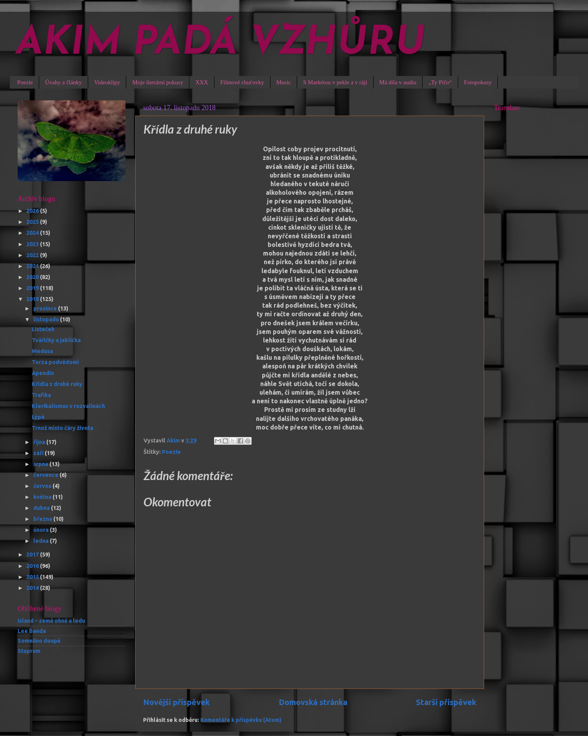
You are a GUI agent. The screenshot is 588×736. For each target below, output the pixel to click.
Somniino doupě (39, 641)
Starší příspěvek (446, 702)
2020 (33, 277)
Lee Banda (32, 631)
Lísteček (43, 329)
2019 (33, 288)
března (43, 519)
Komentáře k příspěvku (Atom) (240, 720)
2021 (33, 266)
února (41, 530)
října (39, 442)
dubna (42, 508)
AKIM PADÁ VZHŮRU (221, 43)
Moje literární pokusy (157, 82)
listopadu (46, 319)
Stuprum (29, 651)
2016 (33, 566)
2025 (33, 222)
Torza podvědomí (55, 362)
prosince (45, 308)
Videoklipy (107, 82)
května (43, 497)
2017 (33, 554)
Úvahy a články (63, 82)
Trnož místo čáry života (62, 428)
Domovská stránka (313, 702)
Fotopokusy (478, 82)
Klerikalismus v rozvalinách (68, 406)
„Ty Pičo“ (440, 82)
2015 (33, 577)
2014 (33, 588)
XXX (201, 82)
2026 (33, 211)
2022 (33, 255)
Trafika (41, 395)
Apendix (43, 373)
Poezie (25, 82)
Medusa (42, 351)
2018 (33, 299)
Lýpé (38, 417)
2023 (33, 244)
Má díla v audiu (398, 82)
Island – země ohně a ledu (51, 621)
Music (283, 82)
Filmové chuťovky (242, 82)
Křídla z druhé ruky (57, 384)
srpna (41, 464)
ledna (41, 541)
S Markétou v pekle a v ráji (335, 82)
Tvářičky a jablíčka (56, 340)
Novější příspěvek (176, 702)
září (39, 453)
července (46, 475)
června (43, 486)
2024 (33, 233)
